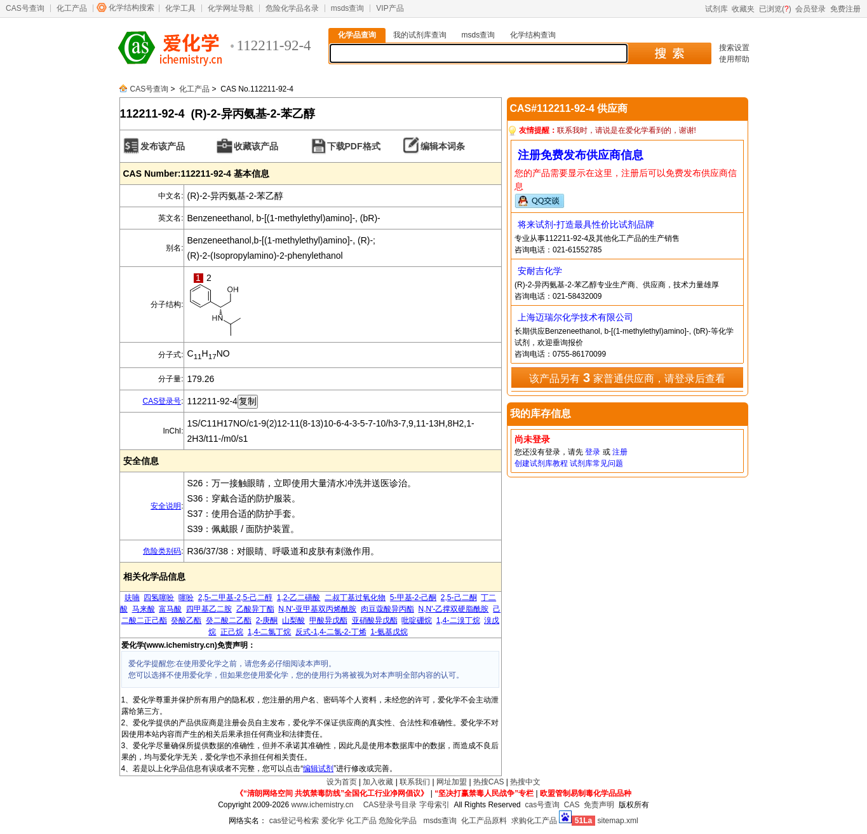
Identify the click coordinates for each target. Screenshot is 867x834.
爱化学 (332, 820)
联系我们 (415, 781)
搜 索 (669, 53)
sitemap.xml (618, 820)
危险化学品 (398, 820)
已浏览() (775, 8)
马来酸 (143, 609)
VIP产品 (389, 8)
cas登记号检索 (294, 820)
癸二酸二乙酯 (229, 620)
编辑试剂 (318, 768)
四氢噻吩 (159, 597)
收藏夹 (743, 8)
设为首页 (341, 781)
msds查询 (348, 8)
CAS (572, 804)
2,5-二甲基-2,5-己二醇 (235, 597)
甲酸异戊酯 (328, 620)
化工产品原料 (484, 820)
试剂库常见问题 (596, 463)
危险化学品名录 (292, 8)
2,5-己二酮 (459, 597)
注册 (620, 452)
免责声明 (599, 804)
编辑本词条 (442, 146)
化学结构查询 (533, 35)
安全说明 (166, 506)
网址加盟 (451, 781)
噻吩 (186, 597)
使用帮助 (734, 59)
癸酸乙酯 (186, 620)
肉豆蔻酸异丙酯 (387, 609)
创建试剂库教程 (541, 463)
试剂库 (716, 8)
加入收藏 (378, 781)
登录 (592, 452)
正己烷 (231, 631)
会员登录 (810, 8)
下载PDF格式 (353, 146)
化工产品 (72, 8)
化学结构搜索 (131, 7)
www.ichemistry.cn (323, 804)
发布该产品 (162, 146)
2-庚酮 (267, 620)
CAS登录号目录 (390, 804)
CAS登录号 (161, 401)
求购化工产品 (534, 820)
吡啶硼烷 (416, 620)
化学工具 (180, 8)
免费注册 (845, 8)
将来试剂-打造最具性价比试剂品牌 (586, 224)
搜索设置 (734, 47)
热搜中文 (525, 781)
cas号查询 (542, 804)
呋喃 (132, 597)
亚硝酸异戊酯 (375, 620)
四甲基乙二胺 (209, 609)
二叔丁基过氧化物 (355, 597)
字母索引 (434, 804)
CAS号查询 (25, 8)
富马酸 (170, 609)
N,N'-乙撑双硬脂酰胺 (454, 609)
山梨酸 (293, 620)
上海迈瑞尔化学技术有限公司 (575, 317)
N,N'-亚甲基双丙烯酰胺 (317, 609)
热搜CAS (488, 781)
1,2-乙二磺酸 (299, 597)
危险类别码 (162, 551)
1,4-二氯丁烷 (270, 631)
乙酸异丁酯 (255, 609)
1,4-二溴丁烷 (458, 620)
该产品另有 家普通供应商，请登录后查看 (627, 378)
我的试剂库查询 (420, 35)
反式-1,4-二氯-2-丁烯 (330, 631)
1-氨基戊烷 (389, 631)
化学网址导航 (230, 8)
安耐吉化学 (540, 271)
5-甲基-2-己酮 (413, 597)
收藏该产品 (256, 146)
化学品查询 (357, 35)
